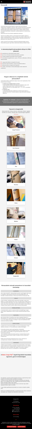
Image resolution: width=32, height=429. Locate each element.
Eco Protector (16, 148)
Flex (16, 166)
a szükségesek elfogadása (12, 426)
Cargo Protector (16, 129)
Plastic (16, 239)
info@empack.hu (16, 411)
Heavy (16, 203)
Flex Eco (16, 184)
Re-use (16, 257)
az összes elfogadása (21, 426)
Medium (16, 221)
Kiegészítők (16, 276)
